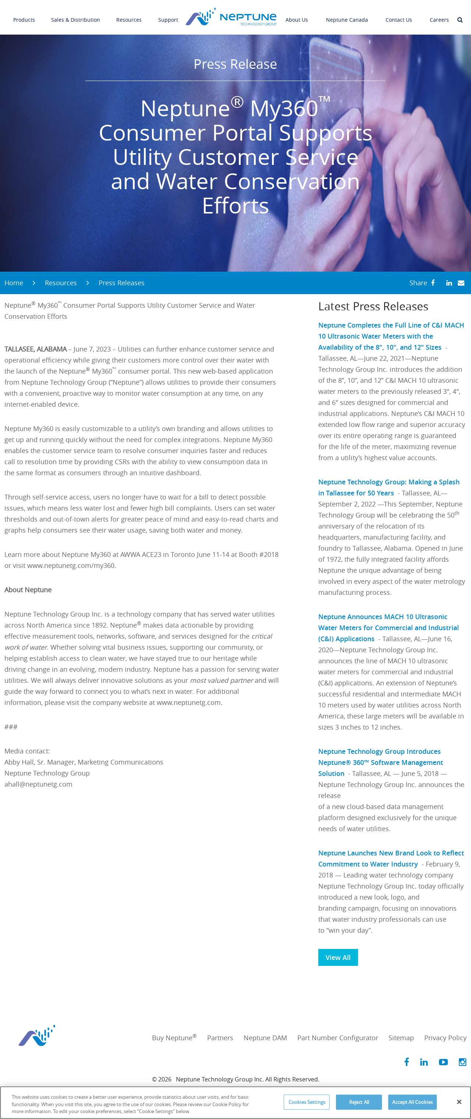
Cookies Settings (306, 1101)
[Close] (459, 1102)
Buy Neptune (174, 1037)
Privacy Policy (445, 1037)
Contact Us (399, 14)
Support (168, 14)
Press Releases (122, 282)
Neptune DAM (265, 1037)
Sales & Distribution (75, 14)
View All (338, 957)
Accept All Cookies (412, 1101)
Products (24, 14)
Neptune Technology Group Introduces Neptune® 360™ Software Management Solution (380, 762)
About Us (297, 14)
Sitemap (401, 1037)
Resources (129, 14)
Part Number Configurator (337, 1037)
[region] (235, 1102)
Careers (439, 14)
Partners (220, 1037)
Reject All (359, 1101)
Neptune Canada (347, 14)
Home (13, 282)
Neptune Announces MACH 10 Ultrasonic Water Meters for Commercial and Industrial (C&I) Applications (388, 627)
